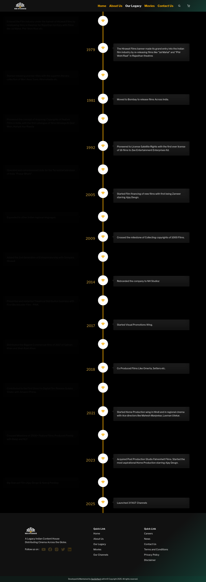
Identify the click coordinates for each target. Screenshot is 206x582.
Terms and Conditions (156, 549)
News (147, 538)
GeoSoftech (96, 579)
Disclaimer (150, 560)
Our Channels (100, 554)
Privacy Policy (151, 554)
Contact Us (150, 544)
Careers (148, 533)
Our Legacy (99, 544)
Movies (97, 549)
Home (96, 533)
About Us (98, 538)
